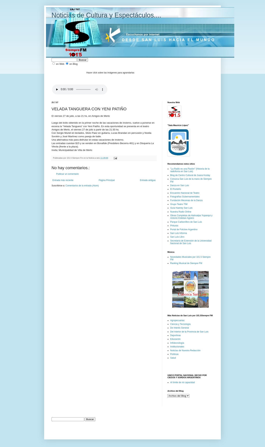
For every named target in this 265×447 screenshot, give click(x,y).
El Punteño (175, 189)
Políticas (174, 354)
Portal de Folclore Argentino (183, 229)
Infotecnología (177, 343)
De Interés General (179, 328)
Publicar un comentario (67, 174)
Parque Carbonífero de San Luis (186, 222)
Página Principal (107, 180)
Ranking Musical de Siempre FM (186, 263)
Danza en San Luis (179, 185)
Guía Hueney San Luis (181, 208)
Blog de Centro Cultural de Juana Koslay (190, 175)
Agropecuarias (177, 320)
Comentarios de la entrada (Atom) (82, 185)
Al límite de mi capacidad (182, 382)
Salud (173, 358)
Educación (175, 339)
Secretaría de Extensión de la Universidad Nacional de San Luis (190, 242)
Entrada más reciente (62, 180)
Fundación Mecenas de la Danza (186, 200)
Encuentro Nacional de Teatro (184, 193)
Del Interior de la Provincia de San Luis (189, 331)
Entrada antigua (148, 180)
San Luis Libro (177, 237)
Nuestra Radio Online (180, 211)
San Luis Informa (178, 233)
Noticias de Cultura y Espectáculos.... (106, 15)
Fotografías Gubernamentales (184, 196)
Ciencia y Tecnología (180, 324)
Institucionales (177, 346)
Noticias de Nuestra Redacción (185, 350)
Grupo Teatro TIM (179, 204)
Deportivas (175, 335)
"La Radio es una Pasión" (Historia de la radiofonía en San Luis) (189, 170)
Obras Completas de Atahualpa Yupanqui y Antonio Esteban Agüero (191, 216)
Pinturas (174, 225)
